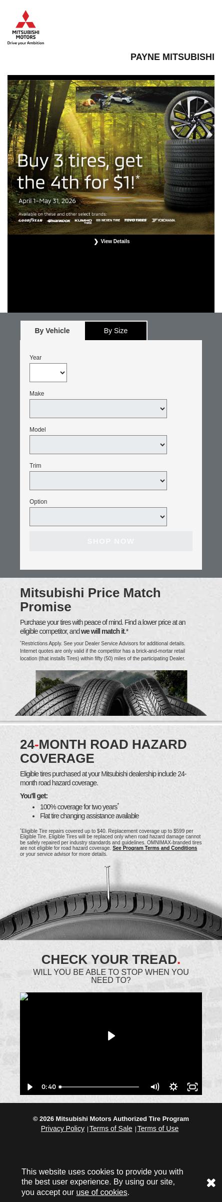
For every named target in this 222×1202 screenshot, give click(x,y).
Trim (36, 465)
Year (36, 357)
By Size (116, 331)
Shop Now (110, 541)
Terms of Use (158, 1128)
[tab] (52, 330)
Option (38, 501)
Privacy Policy (62, 1128)
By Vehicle (52, 333)
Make (37, 393)
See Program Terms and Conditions (154, 848)
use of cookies (101, 1192)
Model (38, 429)
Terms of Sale (111, 1128)
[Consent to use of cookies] (211, 1182)
